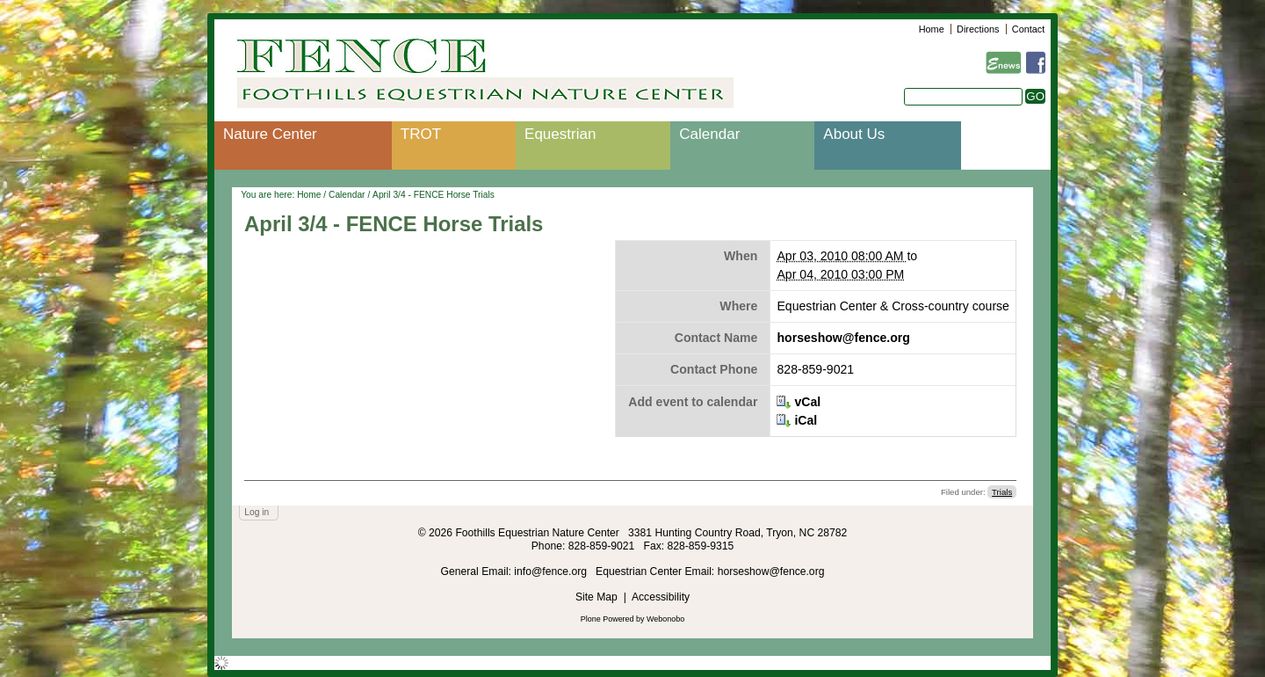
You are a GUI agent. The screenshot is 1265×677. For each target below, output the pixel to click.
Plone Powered (607, 619)
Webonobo (665, 619)
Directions (978, 29)
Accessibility (661, 597)
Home (931, 29)
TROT (421, 134)
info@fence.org (551, 571)
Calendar (709, 134)
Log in (256, 512)
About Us (854, 134)
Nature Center (270, 134)
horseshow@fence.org (843, 338)
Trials (1002, 492)
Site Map (596, 597)
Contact (1028, 29)
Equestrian (560, 134)
